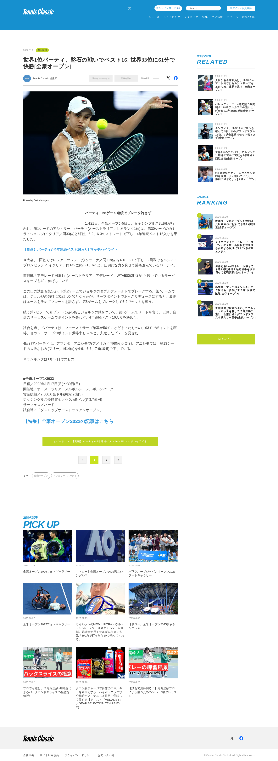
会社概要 (28, 755)
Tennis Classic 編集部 (45, 78)
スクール (232, 17)
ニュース (154, 17)
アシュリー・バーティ (64, 476)
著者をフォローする (101, 78)
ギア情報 (217, 17)
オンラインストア (166, 8)
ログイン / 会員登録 (241, 8)
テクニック (191, 17)
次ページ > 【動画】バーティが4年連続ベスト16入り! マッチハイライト (100, 441)
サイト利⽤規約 (49, 755)
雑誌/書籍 (248, 17)
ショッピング (172, 17)
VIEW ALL (226, 339)
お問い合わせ (106, 755)
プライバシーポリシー (78, 755)
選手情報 (42, 50)
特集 (205, 17)
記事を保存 (126, 78)
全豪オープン (41, 476)
